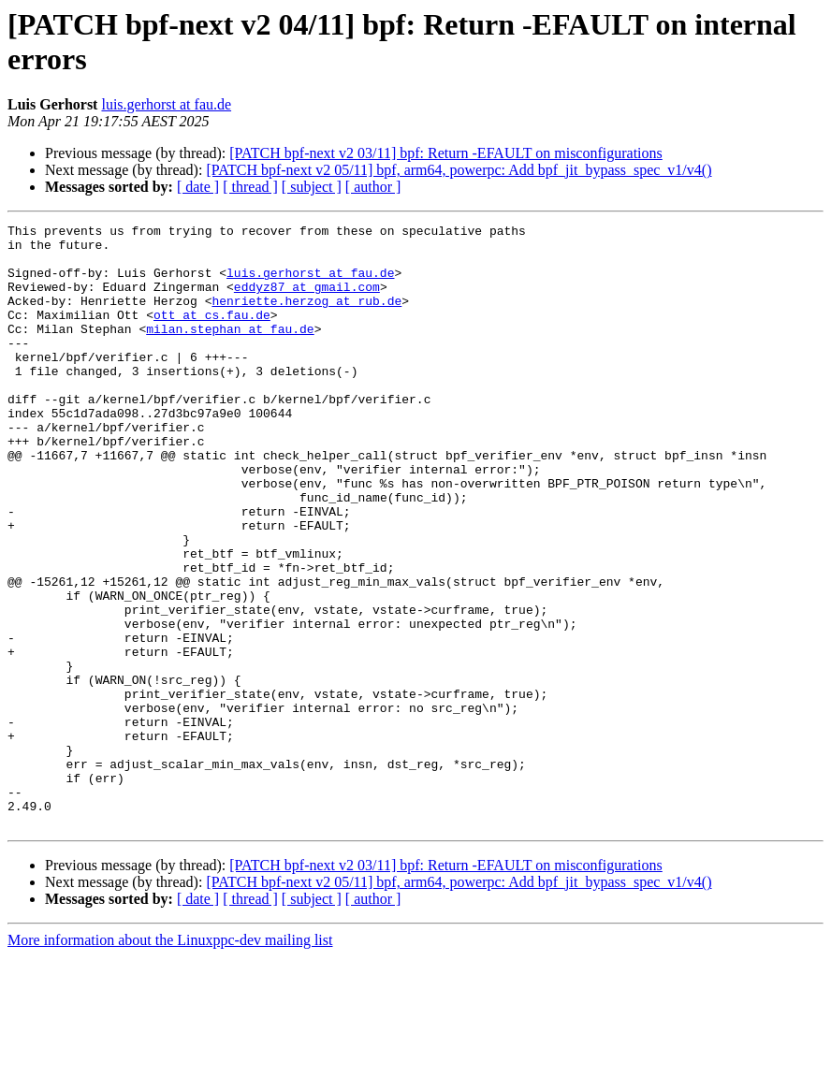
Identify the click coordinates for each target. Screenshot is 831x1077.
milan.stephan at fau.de (229, 350)
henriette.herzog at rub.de (306, 317)
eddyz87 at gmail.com (307, 300)
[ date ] (198, 187)
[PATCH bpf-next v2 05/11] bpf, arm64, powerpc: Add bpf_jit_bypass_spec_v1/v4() (458, 170)
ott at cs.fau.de (211, 334)
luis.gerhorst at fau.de (166, 104)
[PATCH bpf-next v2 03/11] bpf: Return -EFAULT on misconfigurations (446, 153)
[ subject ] (312, 187)
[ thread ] (250, 187)
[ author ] (373, 187)
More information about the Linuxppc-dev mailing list (169, 1061)
